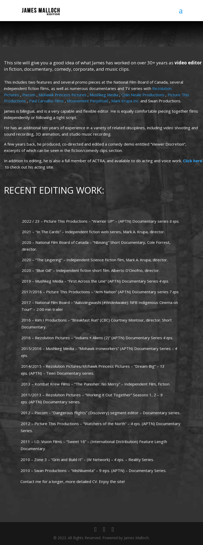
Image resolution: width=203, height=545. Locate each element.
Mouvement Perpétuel (88, 101)
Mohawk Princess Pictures (63, 95)
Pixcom (29, 95)
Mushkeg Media (104, 95)
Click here (192, 161)
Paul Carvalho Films (47, 101)
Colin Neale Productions (143, 95)
